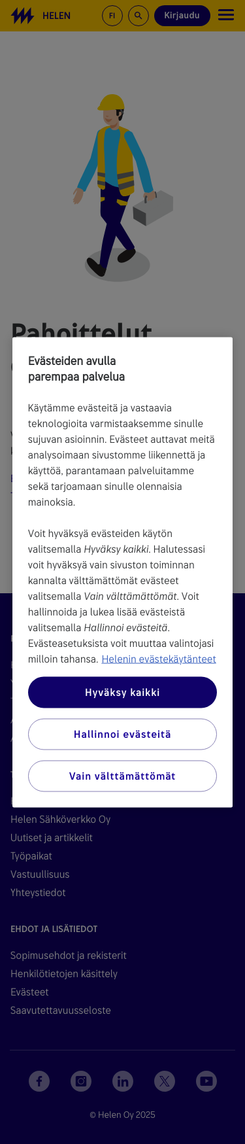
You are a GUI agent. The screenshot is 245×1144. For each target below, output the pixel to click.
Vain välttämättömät (122, 775)
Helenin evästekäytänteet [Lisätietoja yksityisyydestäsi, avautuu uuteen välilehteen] (158, 658)
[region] (122, 572)
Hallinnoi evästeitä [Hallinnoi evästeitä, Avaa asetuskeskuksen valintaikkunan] (122, 733)
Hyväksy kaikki (122, 691)
